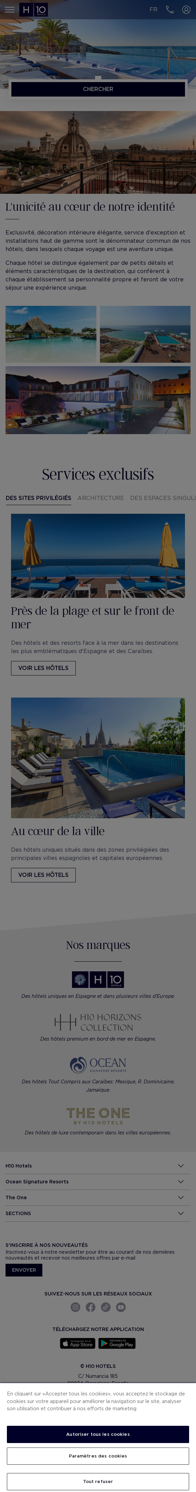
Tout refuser (98, 1481)
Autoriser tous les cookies (98, 1434)
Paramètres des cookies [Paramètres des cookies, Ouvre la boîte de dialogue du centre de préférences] (98, 1456)
